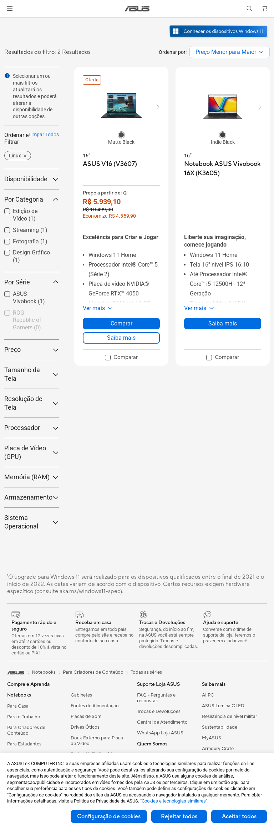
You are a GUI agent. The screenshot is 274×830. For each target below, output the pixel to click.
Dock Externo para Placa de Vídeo (97, 741)
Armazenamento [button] (31, 497)
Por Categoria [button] (31, 199)
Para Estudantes (24, 744)
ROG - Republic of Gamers (27, 320)
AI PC (208, 695)
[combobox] (229, 52)
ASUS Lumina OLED (223, 706)
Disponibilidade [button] (31, 179)
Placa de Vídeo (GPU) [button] (31, 452)
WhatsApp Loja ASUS (160, 733)
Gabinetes (81, 695)
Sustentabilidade (219, 727)
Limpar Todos (44, 134)
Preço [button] (31, 349)
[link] (137, 8)
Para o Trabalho (23, 717)
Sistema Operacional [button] (31, 522)
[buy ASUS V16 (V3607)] (110, 164)
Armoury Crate (218, 748)
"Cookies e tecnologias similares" (173, 801)
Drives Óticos (85, 727)
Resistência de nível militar (229, 716)
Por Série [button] (31, 282)
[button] (9, 8)
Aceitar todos (239, 816)
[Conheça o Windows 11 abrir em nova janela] (219, 37)
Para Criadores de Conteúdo (26, 730)
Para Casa (18, 706)
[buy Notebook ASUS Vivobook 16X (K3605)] (222, 168)
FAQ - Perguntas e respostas (156, 698)
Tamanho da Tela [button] (31, 374)
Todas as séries (146, 672)
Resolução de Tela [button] (31, 403)
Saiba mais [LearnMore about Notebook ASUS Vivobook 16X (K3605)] (222, 323)
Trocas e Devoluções (159, 711)
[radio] (121, 134)
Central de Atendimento (162, 722)
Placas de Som (86, 716)
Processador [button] (31, 427)
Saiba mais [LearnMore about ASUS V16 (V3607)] (121, 337)
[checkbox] (28, 321)
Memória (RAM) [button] (31, 477)
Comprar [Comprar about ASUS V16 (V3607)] (121, 323)
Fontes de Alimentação (95, 706)
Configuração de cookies (109, 816)
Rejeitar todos (179, 816)
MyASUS (211, 738)
